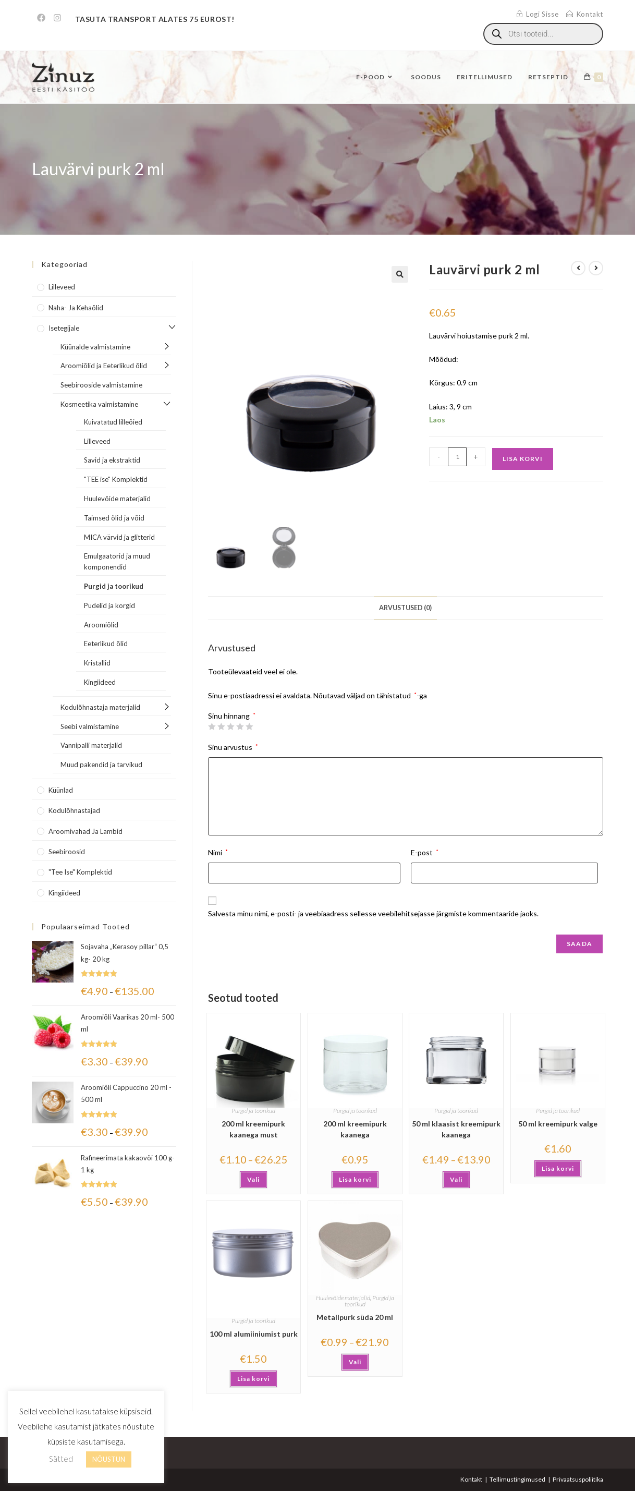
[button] (400, 274)
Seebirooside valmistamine (101, 385)
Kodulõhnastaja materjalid (100, 707)
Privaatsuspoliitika (578, 1479)
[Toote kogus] (457, 456)
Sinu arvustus (233, 747)
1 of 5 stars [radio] (211, 726)
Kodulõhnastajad (74, 810)
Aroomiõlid (101, 625)
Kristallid (97, 663)
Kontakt (471, 1479)
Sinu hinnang (231, 716)
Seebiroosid (66, 851)
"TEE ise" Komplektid (116, 479)
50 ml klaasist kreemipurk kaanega (456, 1129)
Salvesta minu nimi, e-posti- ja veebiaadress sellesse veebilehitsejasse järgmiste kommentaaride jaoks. (373, 913)
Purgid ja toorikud (253, 1110)
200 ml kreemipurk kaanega (355, 1129)
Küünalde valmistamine (95, 347)
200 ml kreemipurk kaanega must (253, 1129)
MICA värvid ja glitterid (119, 537)
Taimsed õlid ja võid (114, 518)
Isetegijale (63, 328)
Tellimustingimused (517, 1479)
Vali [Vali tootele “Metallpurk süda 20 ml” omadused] (355, 1362)
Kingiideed (100, 682)
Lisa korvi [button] (355, 1179)
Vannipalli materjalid (91, 745)
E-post (424, 852)
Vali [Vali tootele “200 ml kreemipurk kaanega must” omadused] (253, 1179)
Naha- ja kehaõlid (75, 308)
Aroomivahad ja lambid (85, 831)
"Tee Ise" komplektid (80, 872)
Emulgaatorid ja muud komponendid (117, 561)
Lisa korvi (523, 459)
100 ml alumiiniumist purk (254, 1333)
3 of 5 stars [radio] (230, 726)
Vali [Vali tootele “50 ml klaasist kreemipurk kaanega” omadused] (456, 1179)
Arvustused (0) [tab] (405, 608)
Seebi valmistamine (89, 726)
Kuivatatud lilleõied (113, 422)
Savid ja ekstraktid (112, 460)
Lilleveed (61, 287)
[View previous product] (578, 268)
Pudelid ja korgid (109, 605)
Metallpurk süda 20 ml (354, 1317)
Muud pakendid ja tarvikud (101, 764)
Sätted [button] (61, 1458)
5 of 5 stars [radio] (249, 726)
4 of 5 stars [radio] (239, 726)
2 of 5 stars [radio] (221, 726)
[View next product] (596, 268)
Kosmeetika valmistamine (99, 404)
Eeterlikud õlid (106, 643)
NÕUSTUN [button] (108, 1459)
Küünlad (60, 790)
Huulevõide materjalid (343, 1298)
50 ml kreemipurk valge (557, 1123)
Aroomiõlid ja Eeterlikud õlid (103, 365)
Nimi (218, 852)
